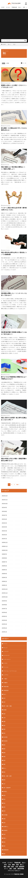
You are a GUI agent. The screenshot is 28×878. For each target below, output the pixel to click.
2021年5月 (4, 523)
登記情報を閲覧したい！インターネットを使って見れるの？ (14, 294)
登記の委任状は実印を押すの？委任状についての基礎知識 (14, 253)
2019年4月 (4, 620)
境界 (4, 729)
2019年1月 (4, 632)
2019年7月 (4, 608)
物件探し (5, 791)
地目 (4, 725)
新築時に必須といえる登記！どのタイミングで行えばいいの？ (14, 86)
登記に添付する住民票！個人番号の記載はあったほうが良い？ (14, 418)
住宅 (24, 7)
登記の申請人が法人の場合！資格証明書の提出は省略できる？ (14, 459)
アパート (5, 643)
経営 (4, 807)
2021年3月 (4, 530)
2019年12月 (5, 589)
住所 (4, 702)
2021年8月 (4, 511)
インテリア (5, 651)
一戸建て (5, 678)
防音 (4, 846)
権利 (4, 779)
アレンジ (5, 647)
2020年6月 (4, 565)
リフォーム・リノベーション (10, 671)
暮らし (9, 44)
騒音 (4, 853)
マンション (5, 667)
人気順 (7, 63)
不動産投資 (5, 690)
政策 (15, 868)
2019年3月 (4, 624)
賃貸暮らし (5, 826)
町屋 (4, 795)
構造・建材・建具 (7, 776)
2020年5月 (4, 569)
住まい (19, 7)
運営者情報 (21, 868)
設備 (4, 818)
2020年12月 (5, 542)
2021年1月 (4, 538)
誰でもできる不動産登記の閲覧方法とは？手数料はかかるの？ (14, 378)
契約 (4, 733)
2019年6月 (4, 612)
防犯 (4, 842)
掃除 (4, 764)
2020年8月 (4, 558)
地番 (4, 721)
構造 (4, 772)
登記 (14, 44)
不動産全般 (14, 7)
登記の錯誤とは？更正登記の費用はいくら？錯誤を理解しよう (13, 168)
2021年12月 (5, 495)
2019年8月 (4, 604)
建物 (4, 752)
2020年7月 (4, 562)
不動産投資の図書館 (19, 874)
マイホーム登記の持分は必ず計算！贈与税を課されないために (14, 209)
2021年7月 (4, 515)
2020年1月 (4, 585)
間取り (4, 838)
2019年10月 (5, 597)
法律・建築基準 (7, 787)
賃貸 (4, 822)
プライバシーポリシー (14, 870)
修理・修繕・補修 (7, 706)
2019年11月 (5, 593)
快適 (4, 756)
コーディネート (7, 659)
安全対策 (5, 737)
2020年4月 (4, 573)
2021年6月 (4, 519)
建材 (4, 748)
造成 (4, 834)
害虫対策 (5, 741)
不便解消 (5, 682)
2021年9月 (4, 507)
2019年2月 (4, 628)
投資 (4, 760)
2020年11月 (5, 546)
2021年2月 (4, 534)
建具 (4, 744)
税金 (4, 803)
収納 (4, 713)
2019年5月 (4, 616)
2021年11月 (5, 499)
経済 (4, 811)
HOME (2, 7)
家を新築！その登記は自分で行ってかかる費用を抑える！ (14, 129)
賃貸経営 (5, 830)
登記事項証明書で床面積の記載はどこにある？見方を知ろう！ (14, 333)
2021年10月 (5, 503)
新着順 (3, 63)
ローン (6, 868)
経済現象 (5, 814)
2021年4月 (4, 527)
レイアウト (5, 674)
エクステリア (6, 655)
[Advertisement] (14, 24)
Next (18, 484)
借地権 (4, 709)
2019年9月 (4, 600)
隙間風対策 (5, 849)
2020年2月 (4, 581)
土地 (4, 717)
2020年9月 (4, 554)
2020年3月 (4, 577)
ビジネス (8, 7)
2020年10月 (5, 550)
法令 (4, 783)
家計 (10, 868)
